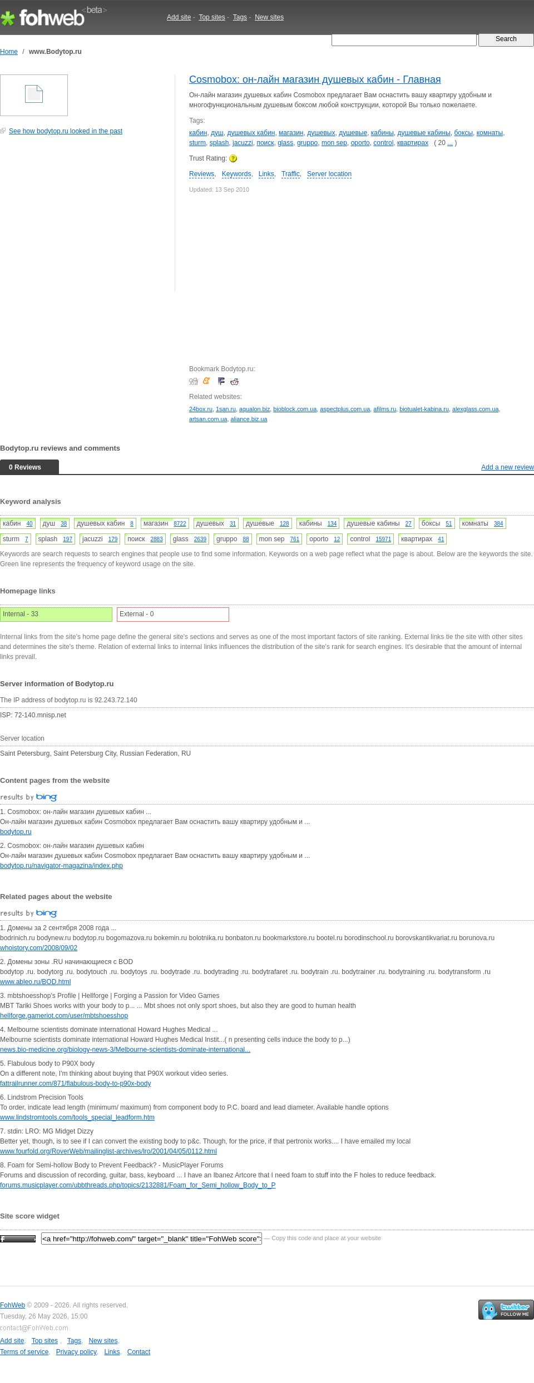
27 (409, 524)
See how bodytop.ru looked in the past (65, 131)
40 (29, 524)
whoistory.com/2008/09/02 (38, 948)
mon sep (334, 143)
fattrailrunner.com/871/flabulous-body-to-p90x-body (75, 1083)
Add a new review (507, 467)
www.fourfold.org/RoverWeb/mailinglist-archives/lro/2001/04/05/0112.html (108, 1151)
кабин (198, 133)
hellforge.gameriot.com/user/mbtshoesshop (64, 1016)
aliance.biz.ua (248, 419)
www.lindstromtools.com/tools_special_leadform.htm (77, 1117)
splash (219, 143)
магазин (291, 133)
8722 (180, 524)
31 (233, 524)
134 (332, 524)
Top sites (212, 17)
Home (9, 52)
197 (67, 539)
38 (64, 524)
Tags (240, 17)
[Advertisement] (83, 218)
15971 (383, 539)
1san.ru (226, 409)
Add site (179, 17)
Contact (138, 1352)
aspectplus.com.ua (345, 409)
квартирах (412, 143)
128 (284, 524)
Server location (329, 174)
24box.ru (200, 409)
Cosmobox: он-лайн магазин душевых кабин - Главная (315, 79)
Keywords (236, 174)
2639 (200, 539)
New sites (269, 17)
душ (217, 133)
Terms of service (24, 1352)
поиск (265, 143)
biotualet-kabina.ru (424, 409)
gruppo (307, 143)
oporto (360, 143)
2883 (156, 539)
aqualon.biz (254, 409)
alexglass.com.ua (475, 409)
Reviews (201, 174)
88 (246, 539)
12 (337, 539)
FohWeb (12, 1305)
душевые (353, 133)
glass (285, 143)
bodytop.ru (16, 832)
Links (266, 174)
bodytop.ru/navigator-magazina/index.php (61, 866)
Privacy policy (76, 1352)
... (450, 143)
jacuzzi (243, 143)
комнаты (490, 133)
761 (295, 539)
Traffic (290, 174)
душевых (321, 133)
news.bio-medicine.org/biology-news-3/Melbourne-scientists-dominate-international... (125, 1050)
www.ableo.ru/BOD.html (35, 982)
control (383, 143)
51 (449, 524)
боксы (463, 133)
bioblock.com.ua (295, 409)
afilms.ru (384, 409)
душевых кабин (251, 133)
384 (498, 524)
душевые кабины (424, 133)
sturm (197, 143)
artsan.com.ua (208, 419)
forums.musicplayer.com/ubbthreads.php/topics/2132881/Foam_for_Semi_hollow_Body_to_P (138, 1185)
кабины (382, 133)
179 (113, 539)
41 (441, 539)
